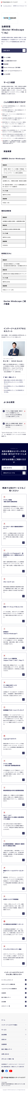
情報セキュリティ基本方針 (17, 1066)
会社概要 (14, 1001)
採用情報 (3, 1064)
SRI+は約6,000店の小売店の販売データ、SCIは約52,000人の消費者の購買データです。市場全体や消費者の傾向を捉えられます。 (14, 822)
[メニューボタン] (25, 2)
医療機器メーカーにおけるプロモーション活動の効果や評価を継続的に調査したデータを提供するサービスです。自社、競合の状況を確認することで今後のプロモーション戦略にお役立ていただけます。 (14, 717)
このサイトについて (13, 1064)
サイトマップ (21, 1064)
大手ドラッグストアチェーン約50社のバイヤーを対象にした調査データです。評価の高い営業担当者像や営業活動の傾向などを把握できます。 (14, 955)
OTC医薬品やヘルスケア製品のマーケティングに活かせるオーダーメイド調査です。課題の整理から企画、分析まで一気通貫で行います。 (14, 770)
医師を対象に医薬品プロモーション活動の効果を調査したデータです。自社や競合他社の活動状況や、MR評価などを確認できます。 (14, 665)
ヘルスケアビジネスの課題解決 (14, 988)
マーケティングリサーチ (7, 5)
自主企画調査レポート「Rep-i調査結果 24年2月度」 (14, 387)
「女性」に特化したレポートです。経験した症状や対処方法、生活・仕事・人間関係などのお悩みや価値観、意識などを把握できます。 (14, 905)
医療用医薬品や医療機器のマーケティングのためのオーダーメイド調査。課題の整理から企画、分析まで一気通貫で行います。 (14, 506)
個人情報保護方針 (6, 1066)
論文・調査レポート (14, 997)
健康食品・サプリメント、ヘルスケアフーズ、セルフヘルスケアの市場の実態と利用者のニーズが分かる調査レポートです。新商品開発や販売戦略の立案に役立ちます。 (14, 878)
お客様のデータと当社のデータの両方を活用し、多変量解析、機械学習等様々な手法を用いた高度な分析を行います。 (14, 691)
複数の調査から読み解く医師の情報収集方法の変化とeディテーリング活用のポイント (13, 381)
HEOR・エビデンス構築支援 (14, 984)
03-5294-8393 (7, 1085)
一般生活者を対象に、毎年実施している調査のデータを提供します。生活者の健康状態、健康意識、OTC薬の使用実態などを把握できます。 (14, 850)
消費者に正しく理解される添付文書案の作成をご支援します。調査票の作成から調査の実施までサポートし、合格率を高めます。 (14, 796)
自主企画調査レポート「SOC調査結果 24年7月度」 (14, 391)
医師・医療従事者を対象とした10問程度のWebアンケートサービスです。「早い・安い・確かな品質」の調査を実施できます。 (14, 560)
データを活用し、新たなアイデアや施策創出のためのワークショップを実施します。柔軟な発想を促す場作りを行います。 (14, 612)
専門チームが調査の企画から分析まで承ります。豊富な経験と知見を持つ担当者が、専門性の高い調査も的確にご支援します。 (14, 533)
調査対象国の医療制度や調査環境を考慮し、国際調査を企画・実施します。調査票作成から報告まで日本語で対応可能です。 (14, 587)
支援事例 (14, 993)
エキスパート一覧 (14, 1006)
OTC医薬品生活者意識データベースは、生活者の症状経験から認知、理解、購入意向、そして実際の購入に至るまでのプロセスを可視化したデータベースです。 (14, 930)
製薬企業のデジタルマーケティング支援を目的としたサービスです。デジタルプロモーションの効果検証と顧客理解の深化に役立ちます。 (14, 744)
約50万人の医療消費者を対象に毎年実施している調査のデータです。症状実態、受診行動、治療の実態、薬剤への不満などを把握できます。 (14, 638)
